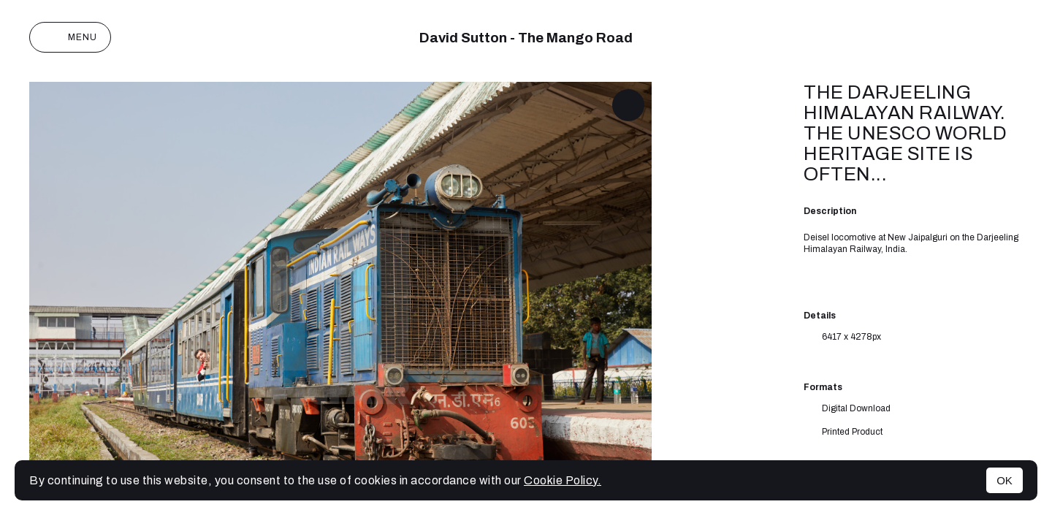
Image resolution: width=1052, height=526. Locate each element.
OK (1004, 480)
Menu (70, 37)
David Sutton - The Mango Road (526, 37)
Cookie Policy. (562, 480)
